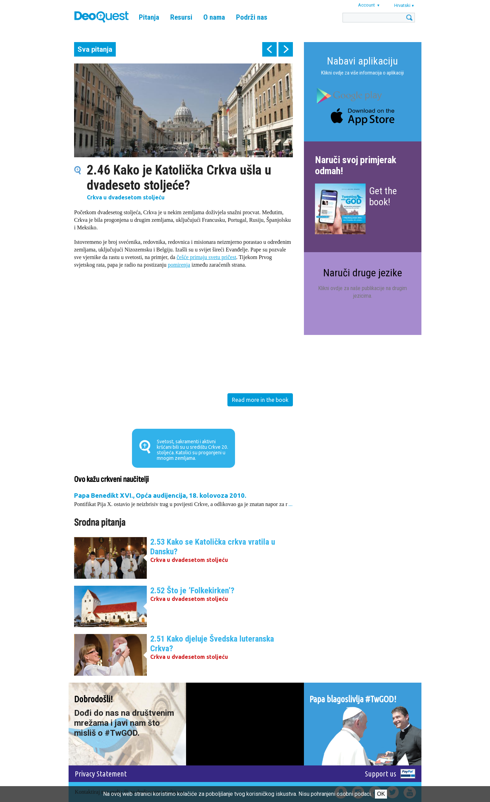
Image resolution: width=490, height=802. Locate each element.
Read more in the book (260, 400)
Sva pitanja (95, 49)
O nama (214, 17)
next (285, 49)
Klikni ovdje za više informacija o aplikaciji (362, 73)
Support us (380, 773)
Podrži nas (251, 17)
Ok (381, 794)
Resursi (181, 17)
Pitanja (149, 17)
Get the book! (383, 196)
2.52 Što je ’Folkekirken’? (192, 590)
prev (269, 49)
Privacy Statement (101, 773)
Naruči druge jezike (362, 273)
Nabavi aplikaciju (362, 61)
